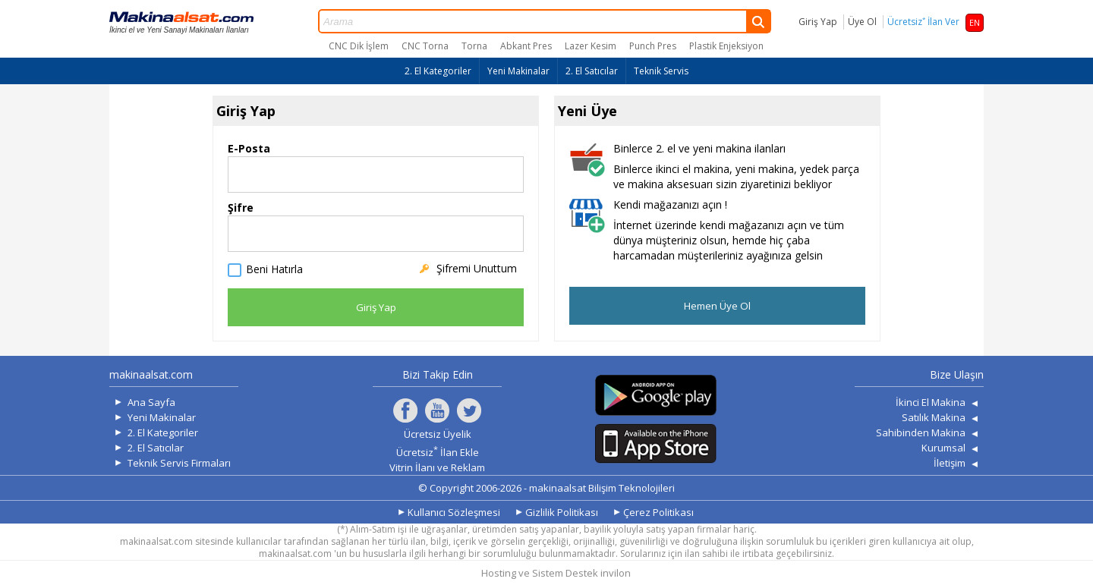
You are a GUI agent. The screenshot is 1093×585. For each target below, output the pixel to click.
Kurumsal (943, 447)
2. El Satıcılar (591, 70)
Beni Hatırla (274, 269)
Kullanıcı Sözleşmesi (454, 512)
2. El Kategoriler (438, 70)
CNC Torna (425, 45)
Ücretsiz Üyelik (437, 434)
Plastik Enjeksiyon (726, 45)
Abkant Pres (526, 45)
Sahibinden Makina (920, 432)
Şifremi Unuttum (476, 268)
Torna (474, 45)
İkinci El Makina (930, 402)
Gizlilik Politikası (561, 512)
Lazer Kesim (590, 45)
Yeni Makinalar (518, 70)
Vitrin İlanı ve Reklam (437, 467)
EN (974, 22)
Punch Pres (652, 45)
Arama (544, 21)
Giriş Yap (817, 21)
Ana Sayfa (151, 402)
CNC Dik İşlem (359, 45)
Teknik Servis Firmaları (179, 463)
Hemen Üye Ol (717, 306)
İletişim (949, 463)
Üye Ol (862, 21)
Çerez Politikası (658, 512)
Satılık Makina (933, 417)
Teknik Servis (661, 70)
